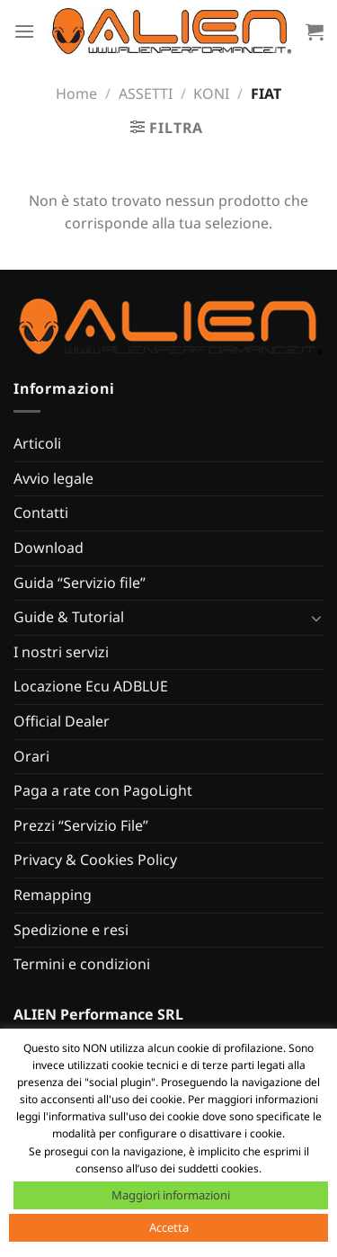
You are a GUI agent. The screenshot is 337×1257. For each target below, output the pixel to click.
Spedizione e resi (71, 930)
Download (48, 547)
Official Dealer (61, 721)
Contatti (40, 512)
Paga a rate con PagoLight (102, 790)
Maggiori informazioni (170, 1195)
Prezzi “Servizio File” (80, 825)
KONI (211, 93)
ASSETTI (146, 93)
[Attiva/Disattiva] (316, 617)
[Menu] (24, 31)
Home (76, 93)
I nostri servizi (61, 652)
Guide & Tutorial (68, 617)
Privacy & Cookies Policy (95, 859)
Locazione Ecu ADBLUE (90, 686)
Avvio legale (53, 478)
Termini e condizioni (81, 964)
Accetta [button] (169, 1227)
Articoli (37, 443)
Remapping (52, 895)
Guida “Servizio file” (79, 583)
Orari (31, 756)
